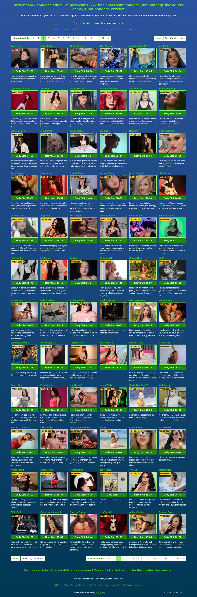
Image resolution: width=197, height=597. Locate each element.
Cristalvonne (76, 470)
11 (91, 38)
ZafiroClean (106, 470)
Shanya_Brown (78, 512)
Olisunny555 (106, 258)
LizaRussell (106, 512)
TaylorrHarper (77, 88)
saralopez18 (165, 470)
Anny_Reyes (17, 173)
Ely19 (162, 258)
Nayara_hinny (107, 173)
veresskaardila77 (138, 215)
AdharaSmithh (136, 512)
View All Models (21, 38)
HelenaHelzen (47, 300)
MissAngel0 (76, 215)
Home (158, 38)
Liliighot (74, 258)
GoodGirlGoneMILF (139, 46)
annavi (103, 427)
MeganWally (106, 385)
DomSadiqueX (136, 173)
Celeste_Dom (166, 512)
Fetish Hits (100, 592)
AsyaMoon (16, 300)
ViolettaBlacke (77, 300)
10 (84, 38)
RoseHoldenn (77, 173)
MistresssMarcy (137, 300)
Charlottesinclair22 (20, 88)
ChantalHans (136, 258)
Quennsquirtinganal (50, 512)
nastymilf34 (17, 258)
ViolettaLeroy (166, 385)
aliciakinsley (135, 88)
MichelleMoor (166, 300)
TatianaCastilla (166, 215)
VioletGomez (47, 173)
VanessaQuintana (20, 342)
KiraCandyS (76, 385)
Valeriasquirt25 (48, 342)
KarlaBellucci (47, 470)
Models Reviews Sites (74, 29)
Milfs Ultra (103, 29)
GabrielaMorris (48, 46)
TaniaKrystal (46, 88)
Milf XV (57, 29)
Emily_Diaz (16, 385)
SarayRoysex (166, 427)
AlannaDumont (107, 215)
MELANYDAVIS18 (20, 427)
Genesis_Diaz (136, 342)
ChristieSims (136, 427)
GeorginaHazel (77, 342)
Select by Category (175, 38)
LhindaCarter (17, 215)
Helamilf (133, 131)
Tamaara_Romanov (80, 427)
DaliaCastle (46, 427)
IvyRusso (45, 258)
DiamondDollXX (167, 131)
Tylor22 (133, 470)
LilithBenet (164, 173)
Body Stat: (24, 71)
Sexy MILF (115, 29)
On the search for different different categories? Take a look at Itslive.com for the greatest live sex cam (98, 570)
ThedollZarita (77, 131)
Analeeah (15, 46)
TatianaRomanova (109, 88)
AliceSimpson (107, 46)
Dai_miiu (104, 131)
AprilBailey (164, 46)
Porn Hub (139, 29)
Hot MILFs (91, 29)
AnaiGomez (46, 131)
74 (102, 38)
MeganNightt (17, 470)
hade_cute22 (106, 342)
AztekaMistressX (108, 300)
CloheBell (16, 512)
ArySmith (45, 215)
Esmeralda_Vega (167, 88)
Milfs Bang (127, 29)
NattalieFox (165, 342)
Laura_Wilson (18, 131)
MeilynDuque (76, 46)
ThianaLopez (47, 385)
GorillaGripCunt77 (138, 385)
